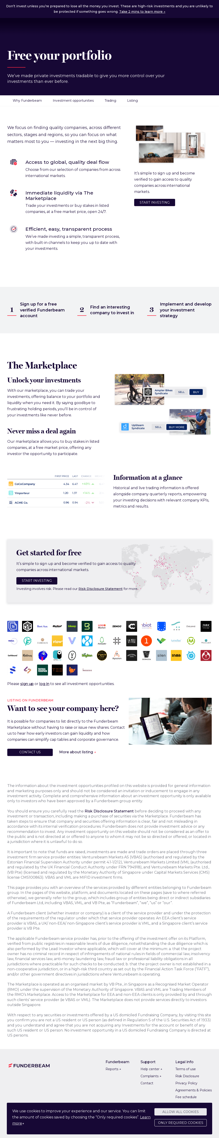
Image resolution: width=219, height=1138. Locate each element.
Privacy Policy (186, 1083)
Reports (113, 1069)
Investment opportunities (73, 101)
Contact (147, 1083)
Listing (132, 101)
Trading (110, 101)
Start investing (155, 202)
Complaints (151, 1076)
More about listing (76, 752)
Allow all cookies (180, 1112)
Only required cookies (180, 1123)
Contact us (30, 752)
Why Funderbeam (27, 101)
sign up (27, 684)
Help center (151, 1069)
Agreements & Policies (193, 1090)
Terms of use (185, 1069)
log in (44, 684)
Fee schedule (186, 1097)
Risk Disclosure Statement (100, 589)
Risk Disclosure (187, 1076)
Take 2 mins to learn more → (142, 12)
